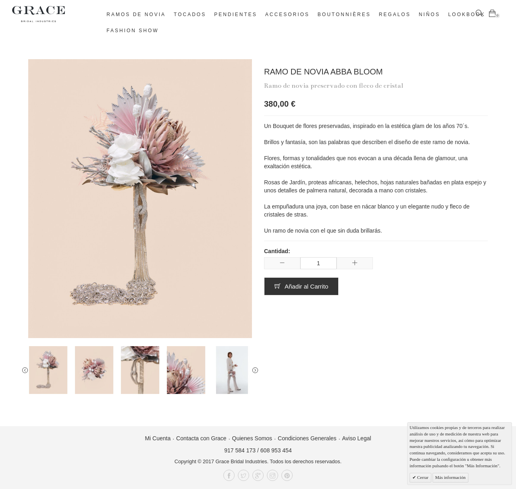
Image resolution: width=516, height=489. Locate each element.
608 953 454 (276, 450)
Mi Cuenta (158, 438)
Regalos (395, 14)
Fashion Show (132, 30)
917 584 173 (240, 450)
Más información (450, 477)
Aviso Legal (356, 438)
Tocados (190, 14)
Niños (429, 14)
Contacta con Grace (201, 438)
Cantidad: (277, 251)
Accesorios (287, 14)
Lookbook (466, 14)
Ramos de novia (136, 14)
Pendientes (235, 14)
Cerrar (422, 477)
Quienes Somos (252, 438)
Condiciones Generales (307, 438)
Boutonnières (344, 14)
